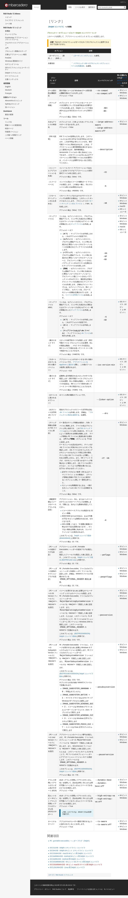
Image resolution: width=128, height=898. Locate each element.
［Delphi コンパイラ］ (56, 27)
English (8, 86)
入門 (6, 48)
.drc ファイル (64, 412)
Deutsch (8, 90)
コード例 (8, 23)
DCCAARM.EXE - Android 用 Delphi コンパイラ (67, 859)
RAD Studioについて (59, 889)
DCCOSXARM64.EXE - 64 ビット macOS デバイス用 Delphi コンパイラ (76, 864)
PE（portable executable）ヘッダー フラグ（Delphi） (70, 841)
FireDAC (8, 58)
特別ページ (9, 128)
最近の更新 (9, 114)
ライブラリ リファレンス (14, 20)
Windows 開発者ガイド (14, 61)
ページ (36, 7)
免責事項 (71, 889)
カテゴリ (51, 875)
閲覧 (70, 7)
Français (8, 93)
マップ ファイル (77, 224)
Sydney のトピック (12, 104)
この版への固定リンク (13, 135)
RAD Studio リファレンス (64, 875)
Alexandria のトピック (13, 100)
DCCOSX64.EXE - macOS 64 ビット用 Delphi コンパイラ (71, 853)
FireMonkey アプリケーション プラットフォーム (16, 38)
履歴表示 (91, 7)
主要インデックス (11, 79)
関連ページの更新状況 (13, 125)
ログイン (123, 2)
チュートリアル (11, 34)
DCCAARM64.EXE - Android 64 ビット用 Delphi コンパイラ (72, 856)
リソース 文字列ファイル (74, 295)
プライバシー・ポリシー (42, 889)
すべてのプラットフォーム (122, 80)
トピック (8, 17)
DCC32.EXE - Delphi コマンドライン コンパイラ (67, 847)
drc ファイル (86, 333)
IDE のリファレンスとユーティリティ (17, 68)
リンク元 (8, 122)
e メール (99, 889)
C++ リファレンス (11, 76)
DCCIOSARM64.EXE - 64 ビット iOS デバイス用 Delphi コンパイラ (74, 862)
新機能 (7, 31)
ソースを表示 (80, 7)
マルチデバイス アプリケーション (17, 44)
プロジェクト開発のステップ (16, 51)
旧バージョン (10, 107)
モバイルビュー (109, 889)
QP (94, 889)
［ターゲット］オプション (82, 55)
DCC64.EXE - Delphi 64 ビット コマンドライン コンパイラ (71, 850)
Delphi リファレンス (13, 73)
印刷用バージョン (11, 132)
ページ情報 (9, 138)
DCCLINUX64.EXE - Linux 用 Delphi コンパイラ (67, 867)
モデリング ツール (12, 64)
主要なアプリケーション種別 (16, 54)
